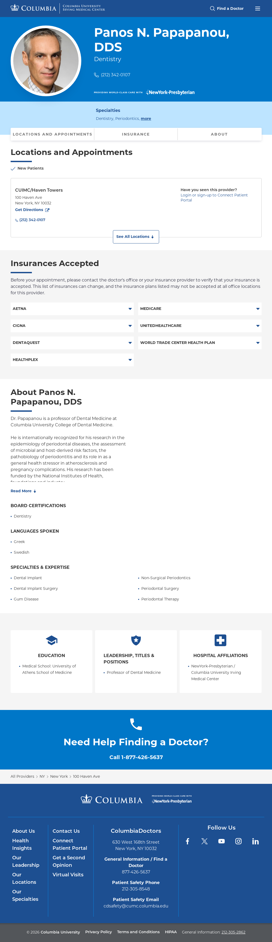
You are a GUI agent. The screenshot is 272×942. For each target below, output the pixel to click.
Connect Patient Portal (70, 845)
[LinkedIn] (255, 841)
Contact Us (66, 831)
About (219, 134)
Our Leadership (25, 862)
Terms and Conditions (138, 932)
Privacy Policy (98, 932)
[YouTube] (221, 841)
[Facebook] (187, 841)
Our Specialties (25, 896)
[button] (136, 236)
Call (136, 757)
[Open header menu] (258, 8)
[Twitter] (204, 841)
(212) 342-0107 (115, 74)
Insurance (136, 134)
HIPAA (171, 932)
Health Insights (22, 845)
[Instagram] (238, 841)
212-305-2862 (233, 932)
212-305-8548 (136, 888)
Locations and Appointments (52, 134)
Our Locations (24, 879)
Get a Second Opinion (69, 862)
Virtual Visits (68, 875)
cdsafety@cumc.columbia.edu (136, 906)
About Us (23, 831)
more (146, 118)
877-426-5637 (136, 871)
